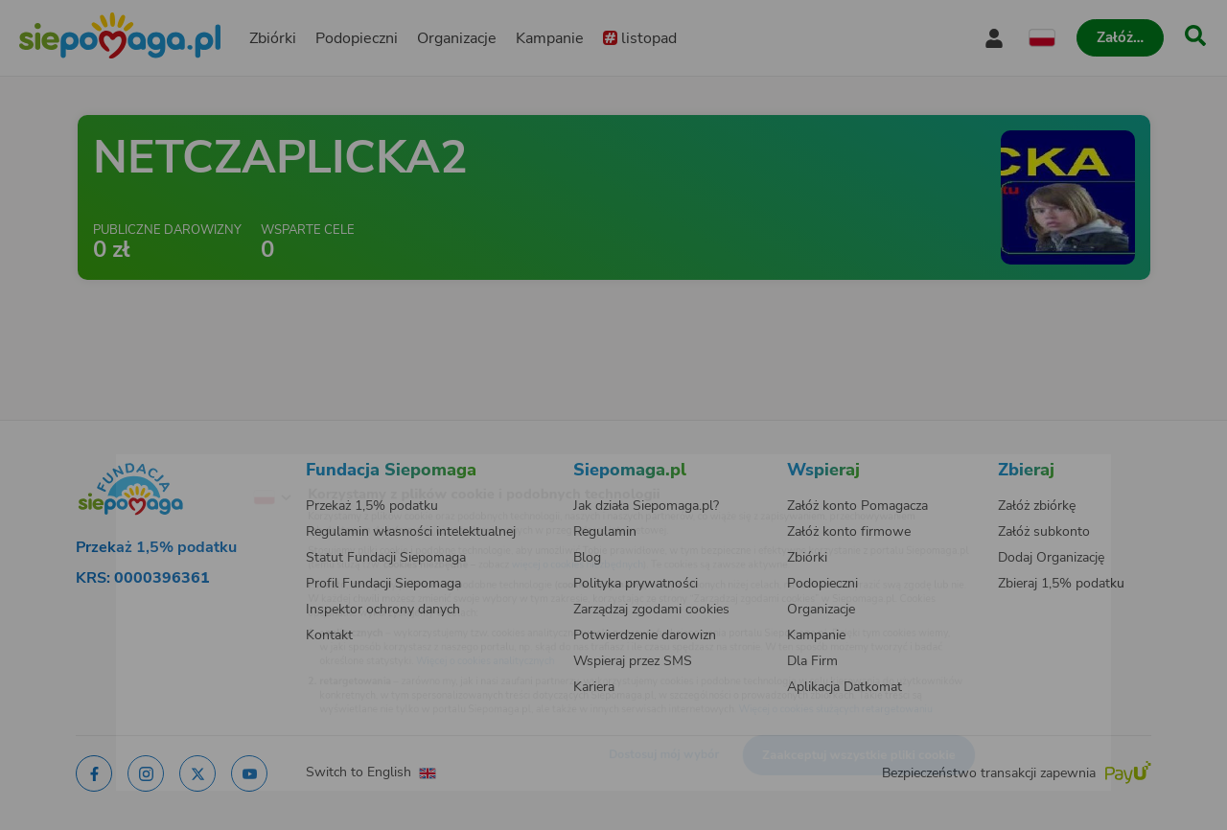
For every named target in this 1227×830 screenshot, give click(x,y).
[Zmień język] (193, 468)
